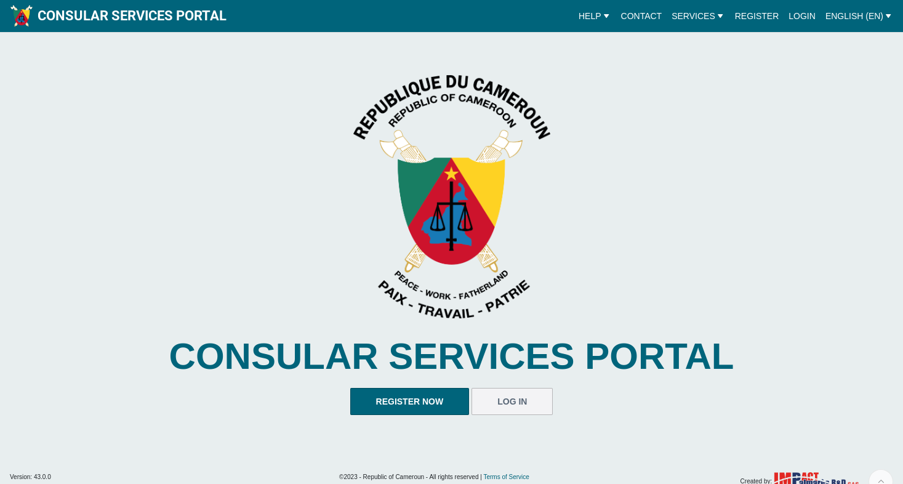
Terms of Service (506, 477)
